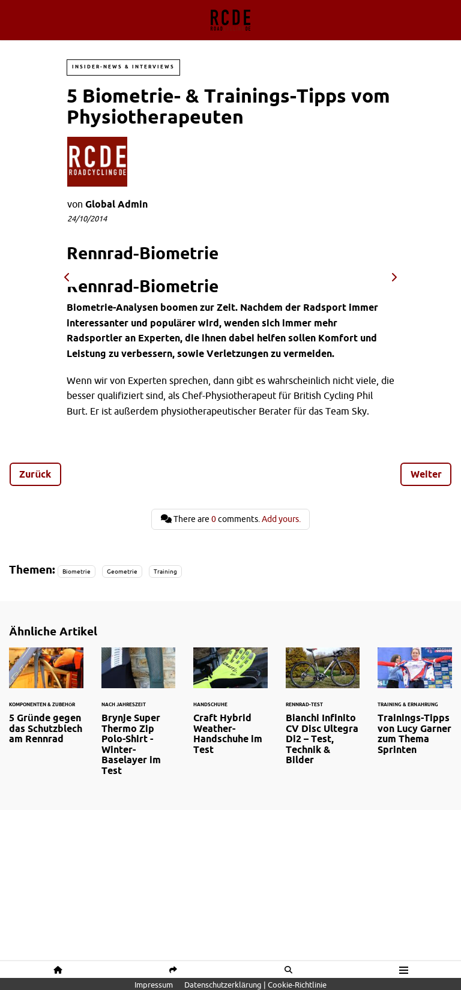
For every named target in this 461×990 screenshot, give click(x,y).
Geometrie (122, 571)
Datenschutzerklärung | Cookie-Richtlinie (255, 984)
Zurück (35, 474)
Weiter (426, 474)
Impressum (153, 984)
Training (165, 571)
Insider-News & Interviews (123, 67)
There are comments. (231, 519)
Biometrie (76, 571)
